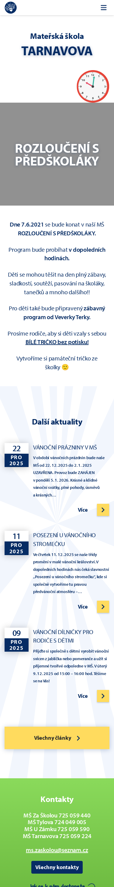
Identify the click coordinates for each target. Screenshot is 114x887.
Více (83, 509)
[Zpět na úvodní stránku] (11, 8)
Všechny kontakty (56, 867)
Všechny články (57, 737)
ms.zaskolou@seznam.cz (57, 850)
